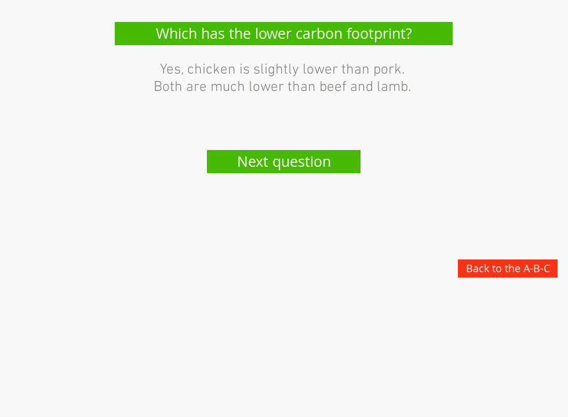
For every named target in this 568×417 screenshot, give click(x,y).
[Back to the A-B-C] (508, 268)
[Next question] (284, 161)
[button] (284, 33)
